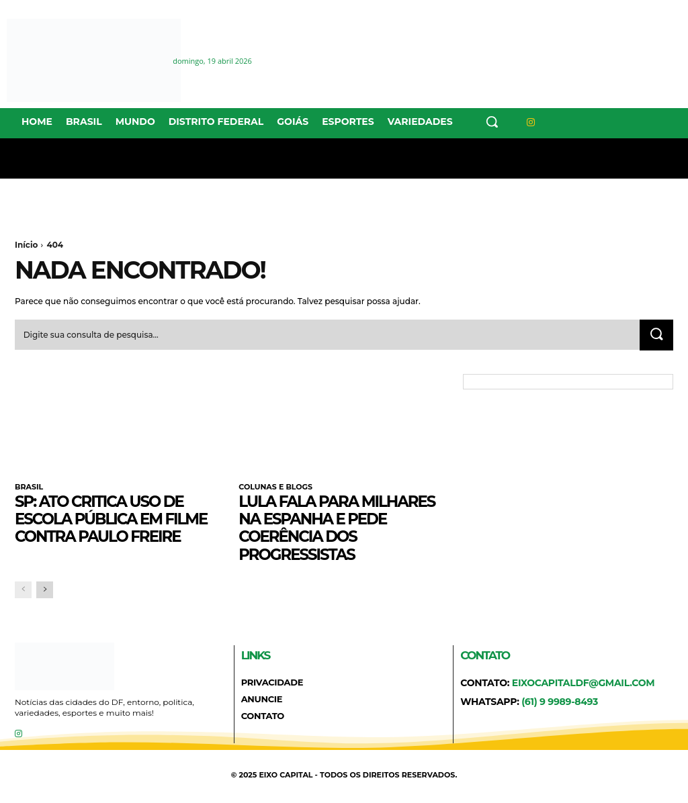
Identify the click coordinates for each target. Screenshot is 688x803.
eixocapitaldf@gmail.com (583, 683)
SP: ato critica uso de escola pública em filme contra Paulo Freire (117, 519)
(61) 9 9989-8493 (559, 702)
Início (26, 245)
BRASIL (29, 487)
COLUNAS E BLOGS (275, 487)
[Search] (655, 335)
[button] (491, 121)
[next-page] (44, 590)
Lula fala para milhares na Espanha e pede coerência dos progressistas (343, 527)
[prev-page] (23, 590)
